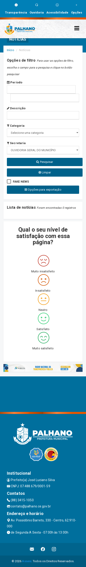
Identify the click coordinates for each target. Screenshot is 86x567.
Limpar (45, 172)
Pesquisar (44, 162)
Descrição (16, 108)
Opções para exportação (43, 189)
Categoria (16, 125)
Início (10, 50)
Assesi (26, 561)
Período (14, 82)
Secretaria (16, 143)
